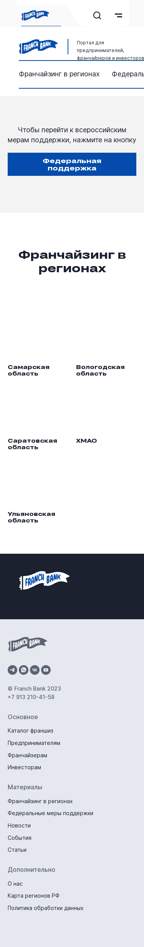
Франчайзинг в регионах (59, 74)
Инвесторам (24, 767)
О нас (15, 883)
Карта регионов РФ (34, 895)
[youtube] (46, 670)
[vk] (35, 670)
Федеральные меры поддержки (50, 813)
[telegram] (12, 670)
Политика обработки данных (46, 908)
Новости (19, 825)
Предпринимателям (34, 743)
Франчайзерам (27, 755)
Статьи (17, 849)
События (19, 837)
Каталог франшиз (30, 730)
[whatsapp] (23, 670)
